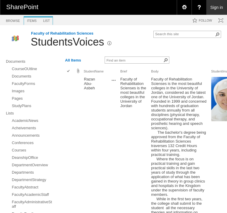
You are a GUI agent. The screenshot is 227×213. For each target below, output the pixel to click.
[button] (217, 34)
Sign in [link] (216, 7)
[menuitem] (184, 7)
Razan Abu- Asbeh (89, 83)
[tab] (13, 20)
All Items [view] (73, 60)
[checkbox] (68, 71)
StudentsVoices (67, 42)
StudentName (94, 71)
